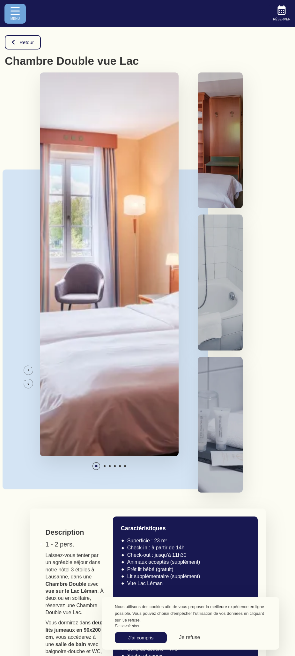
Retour (23, 42)
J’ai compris (140, 637)
